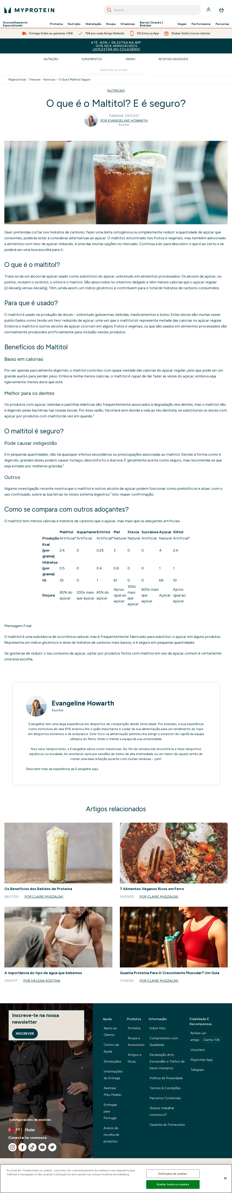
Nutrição (74, 24)
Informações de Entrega (113, 1074)
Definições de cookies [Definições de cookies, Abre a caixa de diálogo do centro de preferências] (172, 1173)
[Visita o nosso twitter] (52, 1147)
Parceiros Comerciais (165, 1098)
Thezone (34, 79)
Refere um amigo (205, 1037)
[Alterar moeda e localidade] (46, 1129)
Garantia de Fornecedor (167, 1125)
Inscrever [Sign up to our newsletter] (25, 1034)
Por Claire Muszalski (44, 897)
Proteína (56, 24)
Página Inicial (17, 79)
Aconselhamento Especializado (15, 24)
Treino (130, 59)
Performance (201, 24)
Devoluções (112, 1061)
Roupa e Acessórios (136, 1041)
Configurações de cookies (30, 1120)
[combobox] (152, 10)
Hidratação (94, 24)
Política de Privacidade (166, 1078)
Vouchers (197, 1050)
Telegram (197, 1070)
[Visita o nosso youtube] (42, 1147)
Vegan (182, 24)
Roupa (110, 24)
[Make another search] (116, 70)
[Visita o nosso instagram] (12, 1147)
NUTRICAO (116, 91)
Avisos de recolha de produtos (111, 1134)
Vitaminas (127, 24)
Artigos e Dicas (134, 1058)
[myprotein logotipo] (29, 10)
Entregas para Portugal (110, 1111)
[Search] (109, 10)
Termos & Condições (165, 1088)
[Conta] (209, 10)
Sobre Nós (158, 1028)
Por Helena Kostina (41, 981)
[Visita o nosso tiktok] (32, 1147)
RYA (68, 729)
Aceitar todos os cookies (173, 1184)
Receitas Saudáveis (173, 59)
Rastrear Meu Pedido (113, 1091)
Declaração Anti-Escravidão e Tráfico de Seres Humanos (167, 1061)
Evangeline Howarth (83, 703)
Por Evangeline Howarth (124, 121)
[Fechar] (225, 1178)
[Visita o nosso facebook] (22, 1147)
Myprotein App (201, 1060)
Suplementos (92, 59)
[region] (116, 1178)
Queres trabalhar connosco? (162, 1111)
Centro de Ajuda (111, 1048)
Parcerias (222, 24)
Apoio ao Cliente (110, 1031)
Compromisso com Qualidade (164, 1041)
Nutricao (49, 79)
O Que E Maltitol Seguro (75, 79)
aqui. (95, 769)
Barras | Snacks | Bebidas (151, 24)
